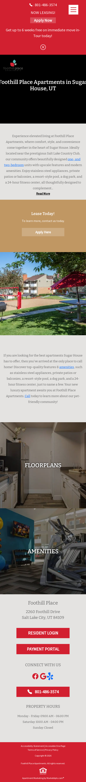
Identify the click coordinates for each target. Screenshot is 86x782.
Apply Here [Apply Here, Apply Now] (43, 249)
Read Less (43, 211)
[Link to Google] (43, 693)
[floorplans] (43, 483)
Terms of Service (35, 767)
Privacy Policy (51, 767)
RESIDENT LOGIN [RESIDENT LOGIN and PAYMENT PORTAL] (43, 650)
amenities (66, 384)
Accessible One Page (55, 763)
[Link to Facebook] (35, 693)
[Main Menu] (73, 9)
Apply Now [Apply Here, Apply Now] (43, 20)
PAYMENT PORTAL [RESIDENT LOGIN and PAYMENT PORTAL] (43, 666)
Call (27, 413)
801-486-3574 (43, 709)
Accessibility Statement (32, 763)
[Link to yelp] (51, 693)
